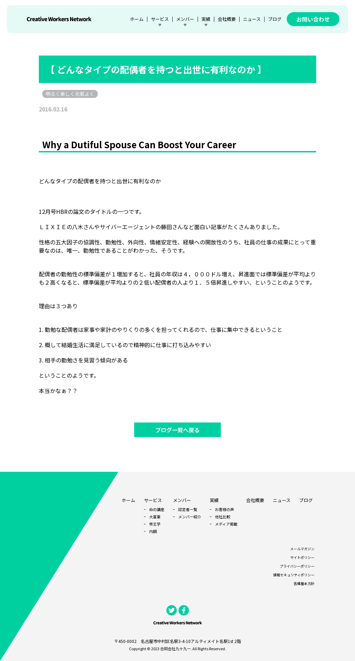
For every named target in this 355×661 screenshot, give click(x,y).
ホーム (137, 19)
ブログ (275, 19)
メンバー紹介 (189, 516)
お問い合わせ (313, 19)
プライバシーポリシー (297, 566)
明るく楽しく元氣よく (70, 93)
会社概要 (227, 19)
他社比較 (222, 516)
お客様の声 (224, 509)
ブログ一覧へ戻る (177, 430)
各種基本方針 (304, 583)
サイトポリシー (302, 557)
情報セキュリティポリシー (293, 574)
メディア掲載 (226, 524)
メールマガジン (302, 548)
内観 (153, 531)
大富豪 (155, 516)
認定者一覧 (187, 509)
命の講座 (156, 509)
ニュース (252, 19)
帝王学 (155, 524)
